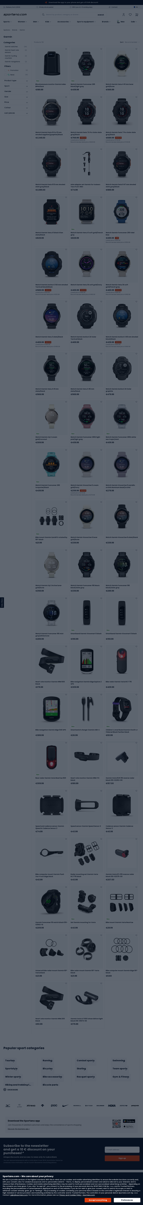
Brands (105, 21)
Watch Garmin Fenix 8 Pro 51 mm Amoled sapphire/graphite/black (49, 132)
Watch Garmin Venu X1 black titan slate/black (49, 231)
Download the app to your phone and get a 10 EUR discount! (73, 2)
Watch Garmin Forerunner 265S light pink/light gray (85, 432)
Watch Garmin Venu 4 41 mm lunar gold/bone (119, 85)
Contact (114, 7)
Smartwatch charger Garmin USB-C (85, 718)
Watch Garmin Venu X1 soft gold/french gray (87, 231)
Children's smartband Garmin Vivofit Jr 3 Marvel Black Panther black (122, 719)
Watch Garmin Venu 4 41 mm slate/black (47, 385)
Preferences (127, 1200)
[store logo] (15, 14)
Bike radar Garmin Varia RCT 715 (119, 671)
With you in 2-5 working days (82, 7)
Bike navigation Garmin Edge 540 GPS (50, 718)
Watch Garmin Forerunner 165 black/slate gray (118, 578)
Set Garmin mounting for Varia (83, 907)
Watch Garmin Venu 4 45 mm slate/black (82, 385)
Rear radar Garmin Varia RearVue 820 (50, 766)
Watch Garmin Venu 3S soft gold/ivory (86, 281)
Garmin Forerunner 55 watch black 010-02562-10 (51, 908)
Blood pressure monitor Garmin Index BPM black (50, 85)
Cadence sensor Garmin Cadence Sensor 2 (119, 814)
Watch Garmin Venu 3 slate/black (49, 332)
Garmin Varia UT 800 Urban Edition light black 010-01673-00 (87, 1003)
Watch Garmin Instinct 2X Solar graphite (118, 385)
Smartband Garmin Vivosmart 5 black (86, 624)
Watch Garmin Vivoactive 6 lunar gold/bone (84, 530)
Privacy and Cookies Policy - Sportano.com (77, 1195)
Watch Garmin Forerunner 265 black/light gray (83, 85)
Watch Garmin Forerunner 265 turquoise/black (47, 479)
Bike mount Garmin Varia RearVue (119, 907)
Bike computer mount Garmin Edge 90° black (121, 956)
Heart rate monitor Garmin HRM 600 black (50, 672)
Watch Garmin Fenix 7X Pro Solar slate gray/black (86, 132)
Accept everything (98, 1200)
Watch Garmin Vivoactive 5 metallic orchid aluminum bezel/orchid (120, 479)
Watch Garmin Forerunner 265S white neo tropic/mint (121, 432)
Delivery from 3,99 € (13, 7)
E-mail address (113, 1130)
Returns (43, 1166)
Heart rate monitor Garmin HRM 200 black (50, 1003)
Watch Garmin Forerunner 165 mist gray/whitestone (49, 625)
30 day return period (46, 7)
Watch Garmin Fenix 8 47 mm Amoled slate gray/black (121, 184)
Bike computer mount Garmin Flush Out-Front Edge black (49, 861)
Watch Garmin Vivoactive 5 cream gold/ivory (84, 479)
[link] (123, 14)
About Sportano (119, 1163)
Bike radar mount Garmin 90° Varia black (85, 956)
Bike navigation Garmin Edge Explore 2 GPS (86, 672)
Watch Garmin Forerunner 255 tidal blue (120, 231)
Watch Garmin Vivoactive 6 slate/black (122, 529)
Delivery (6, 1169)
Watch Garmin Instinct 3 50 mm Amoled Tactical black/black (51, 282)
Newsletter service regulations (88, 1169)
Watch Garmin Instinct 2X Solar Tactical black (83, 333)
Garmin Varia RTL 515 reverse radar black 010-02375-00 (120, 861)
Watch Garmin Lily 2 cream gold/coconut (46, 432)
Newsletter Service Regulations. (46, 1143)
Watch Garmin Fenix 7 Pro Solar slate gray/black (121, 132)
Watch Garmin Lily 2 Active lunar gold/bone (48, 578)
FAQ (41, 1163)
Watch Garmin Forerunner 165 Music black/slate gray (85, 578)
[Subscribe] (122, 1138)
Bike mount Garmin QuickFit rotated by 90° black (51, 530)
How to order (8, 1163)
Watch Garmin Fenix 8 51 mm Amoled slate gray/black (50, 184)
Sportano (7, 30)
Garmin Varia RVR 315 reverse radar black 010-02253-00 (120, 767)
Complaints (44, 1169)
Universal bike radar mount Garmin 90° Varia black (51, 956)
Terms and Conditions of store (88, 1166)
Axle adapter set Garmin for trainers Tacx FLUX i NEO (85, 184)
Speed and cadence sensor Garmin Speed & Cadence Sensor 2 (49, 814)
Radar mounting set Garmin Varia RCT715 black (84, 861)
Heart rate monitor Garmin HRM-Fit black (85, 767)
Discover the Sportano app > (19, 1109)
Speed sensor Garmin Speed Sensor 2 (86, 813)
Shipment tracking (10, 1166)
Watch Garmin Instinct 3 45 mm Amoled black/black (122, 333)
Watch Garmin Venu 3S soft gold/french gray (117, 282)
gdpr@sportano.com (19, 1195)
